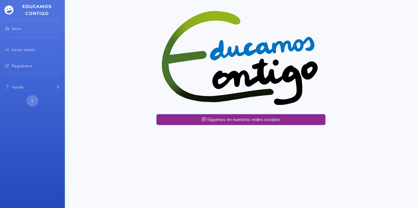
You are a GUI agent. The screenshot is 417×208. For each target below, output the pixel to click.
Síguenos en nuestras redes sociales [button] (241, 119)
